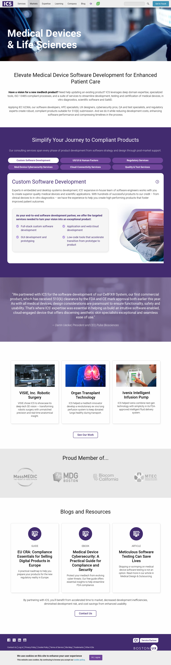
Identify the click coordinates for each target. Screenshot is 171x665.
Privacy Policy (30, 647)
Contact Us (85, 613)
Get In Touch (161, 4)
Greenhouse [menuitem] (98, 3)
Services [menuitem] (22, 3)
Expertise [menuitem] (46, 3)
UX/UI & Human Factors (85, 160)
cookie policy (79, 660)
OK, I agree (95, 657)
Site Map (68, 647)
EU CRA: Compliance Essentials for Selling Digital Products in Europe (34, 558)
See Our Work (85, 434)
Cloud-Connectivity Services (85, 167)
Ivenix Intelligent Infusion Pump (136, 395)
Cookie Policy (43, 647)
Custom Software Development (33, 160)
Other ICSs (89, 647)
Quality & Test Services (137, 167)
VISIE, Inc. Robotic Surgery (34, 395)
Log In (20, 647)
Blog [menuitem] (83, 3)
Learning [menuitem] (59, 3)
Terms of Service (57, 647)
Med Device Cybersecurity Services (33, 167)
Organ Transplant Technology (85, 395)
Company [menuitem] (72, 3)
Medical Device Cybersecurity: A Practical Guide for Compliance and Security (85, 561)
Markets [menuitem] (34, 3)
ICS (7, 4)
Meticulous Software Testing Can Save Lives (136, 556)
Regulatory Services (137, 160)
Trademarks (79, 647)
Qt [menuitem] (91, 3)
